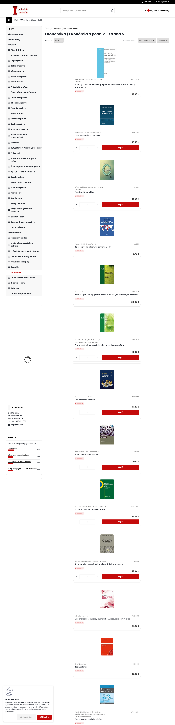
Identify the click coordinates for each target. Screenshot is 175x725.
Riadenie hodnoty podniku (89, 682)
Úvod (47, 28)
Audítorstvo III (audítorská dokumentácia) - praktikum (90, 482)
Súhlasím (44, 717)
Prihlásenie (148, 2)
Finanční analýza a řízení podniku (151, 420)
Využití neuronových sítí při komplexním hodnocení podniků (90, 552)
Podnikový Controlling (119, 91)
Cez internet (12, 448)
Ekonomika (57, 28)
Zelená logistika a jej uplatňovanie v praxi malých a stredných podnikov (60, 155)
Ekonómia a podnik (71, 28)
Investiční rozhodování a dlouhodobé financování (120, 420)
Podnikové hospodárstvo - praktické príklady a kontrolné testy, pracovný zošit (121, 687)
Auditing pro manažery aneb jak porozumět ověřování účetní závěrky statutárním (60, 92)
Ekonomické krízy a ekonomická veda (148, 680)
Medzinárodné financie (119, 152)
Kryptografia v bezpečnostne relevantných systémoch (91, 218)
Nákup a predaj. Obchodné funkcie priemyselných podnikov (152, 482)
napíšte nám (17, 425)
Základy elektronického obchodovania (88, 355)
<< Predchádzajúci (83, 708)
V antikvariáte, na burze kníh (19, 462)
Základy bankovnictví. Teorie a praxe (60, 684)
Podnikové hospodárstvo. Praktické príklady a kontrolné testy (30, 325)
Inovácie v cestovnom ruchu (90, 292)
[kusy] (83, 103)
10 (129, 707)
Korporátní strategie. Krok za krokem (60, 620)
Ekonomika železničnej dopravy (57, 354)
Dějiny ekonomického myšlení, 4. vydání (122, 553)
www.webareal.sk (96, 723)
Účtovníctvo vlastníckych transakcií (151, 619)
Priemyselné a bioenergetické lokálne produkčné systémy (91, 155)
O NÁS (15, 20)
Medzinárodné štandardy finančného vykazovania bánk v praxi (120, 221)
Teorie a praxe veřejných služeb (58, 291)
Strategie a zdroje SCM (58, 419)
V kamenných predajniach (18, 455)
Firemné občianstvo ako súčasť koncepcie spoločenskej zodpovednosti (60, 553)
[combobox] (147, 40)
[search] (112, 10)
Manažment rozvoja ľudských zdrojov (122, 353)
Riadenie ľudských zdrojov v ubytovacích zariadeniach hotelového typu (121, 286)
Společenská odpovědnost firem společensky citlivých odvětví (152, 353)
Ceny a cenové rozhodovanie (91, 89)
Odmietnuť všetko (26, 717)
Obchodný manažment (88, 618)
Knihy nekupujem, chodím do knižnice (22, 469)
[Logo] (21, 10)
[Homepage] (9, 20)
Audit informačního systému (153, 152)
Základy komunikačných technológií (151, 288)
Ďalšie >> (134, 708)
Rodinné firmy (146, 219)
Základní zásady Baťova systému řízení (89, 419)
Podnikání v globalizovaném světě (60, 219)
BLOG (40, 20)
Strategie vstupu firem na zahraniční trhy (151, 91)
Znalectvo (52, 486)
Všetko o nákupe (28, 20)
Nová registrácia (162, 2)
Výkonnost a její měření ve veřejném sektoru (120, 616)
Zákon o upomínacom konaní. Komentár (29, 391)
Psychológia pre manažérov (152, 554)
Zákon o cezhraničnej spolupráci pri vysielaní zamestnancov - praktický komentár (30, 360)
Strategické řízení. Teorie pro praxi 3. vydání (121, 487)
